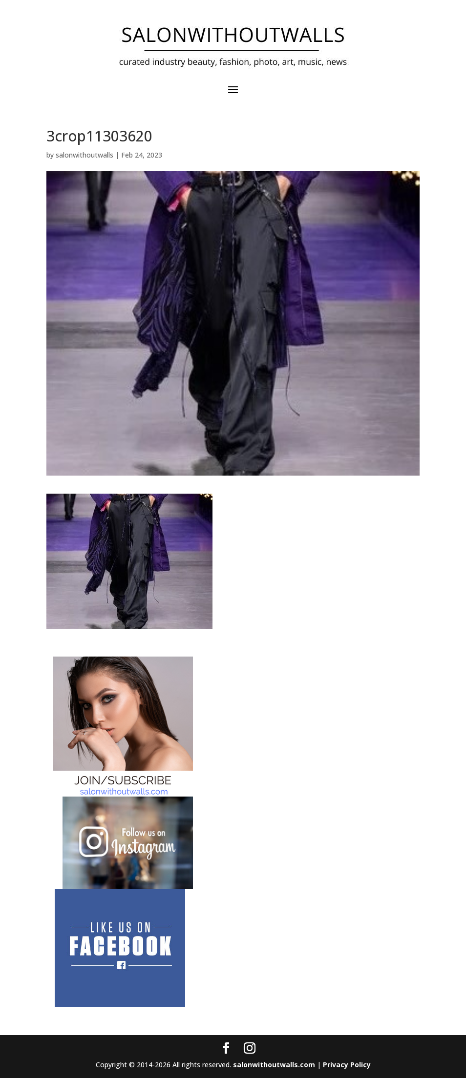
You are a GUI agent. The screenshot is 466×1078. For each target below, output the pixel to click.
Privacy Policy (347, 1064)
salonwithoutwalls (84, 155)
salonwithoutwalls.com (274, 1064)
